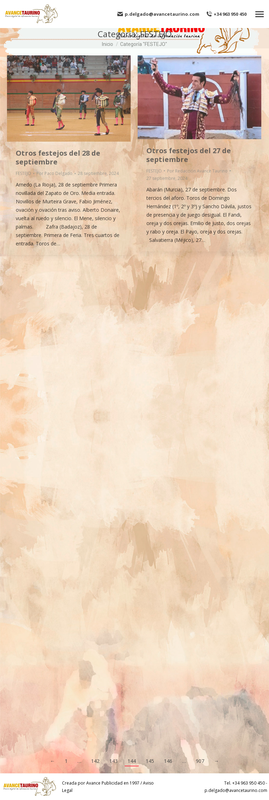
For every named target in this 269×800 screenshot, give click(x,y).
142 (95, 761)
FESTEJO (23, 173)
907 (200, 761)
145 (150, 761)
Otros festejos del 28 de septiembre (58, 157)
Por (54, 173)
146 (168, 761)
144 (131, 761)
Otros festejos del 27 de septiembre (188, 155)
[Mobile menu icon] (259, 14)
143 (113, 761)
